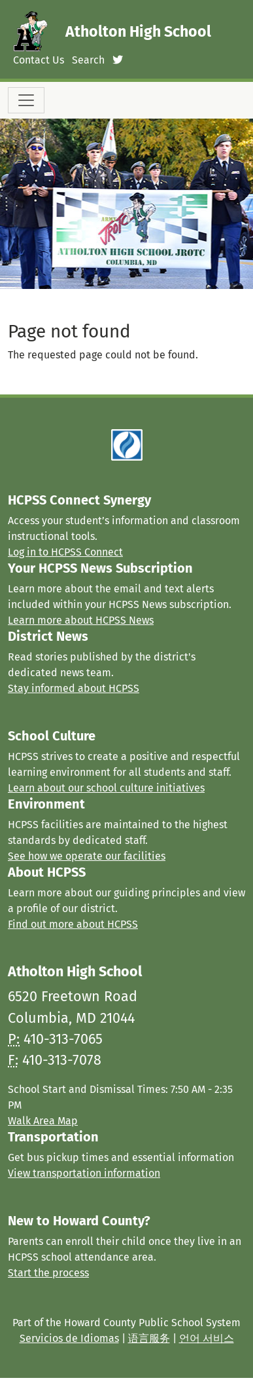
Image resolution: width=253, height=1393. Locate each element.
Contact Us (38, 60)
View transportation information (84, 1173)
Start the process (48, 1273)
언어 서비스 (206, 1338)
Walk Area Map (43, 1121)
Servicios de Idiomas (69, 1338)
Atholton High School (138, 31)
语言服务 (149, 1338)
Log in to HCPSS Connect (65, 552)
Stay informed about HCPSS (73, 688)
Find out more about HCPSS (73, 924)
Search (88, 60)
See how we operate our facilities (86, 856)
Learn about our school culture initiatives (106, 788)
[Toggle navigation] (26, 100)
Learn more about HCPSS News (81, 620)
